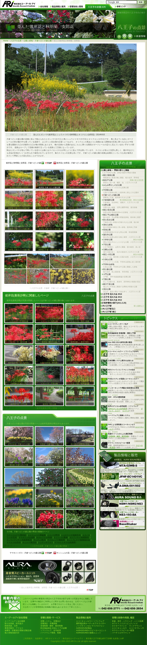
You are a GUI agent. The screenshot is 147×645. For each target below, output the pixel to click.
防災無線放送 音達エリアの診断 (53, 628)
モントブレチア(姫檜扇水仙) (78, 540)
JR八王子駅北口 (108, 309)
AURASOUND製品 (84, 628)
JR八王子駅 (123, 305)
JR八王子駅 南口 (109, 312)
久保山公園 (107, 259)
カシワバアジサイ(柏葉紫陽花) (19, 540)
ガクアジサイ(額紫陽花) (79, 537)
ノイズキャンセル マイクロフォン (90, 626)
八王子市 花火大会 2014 (112, 294)
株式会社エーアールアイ (73, 638)
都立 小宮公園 (123, 254)
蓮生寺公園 (107, 235)
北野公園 (107, 205)
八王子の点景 (15, 41)
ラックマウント (135, 626)
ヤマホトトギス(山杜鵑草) (65, 542)
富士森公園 (107, 269)
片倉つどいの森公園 (43, 41)
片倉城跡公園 (123, 200)
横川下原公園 (108, 284)
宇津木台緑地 (108, 264)
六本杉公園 (123, 239)
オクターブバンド (119, 626)
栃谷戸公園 (123, 180)
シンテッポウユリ (45, 542)
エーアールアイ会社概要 (15, 621)
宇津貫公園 (107, 190)
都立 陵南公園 (109, 175)
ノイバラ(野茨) (53, 535)
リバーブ (125, 411)
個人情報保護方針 (12, 633)
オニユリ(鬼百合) (29, 542)
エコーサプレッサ (136, 628)
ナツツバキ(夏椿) (61, 537)
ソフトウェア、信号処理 (50, 630)
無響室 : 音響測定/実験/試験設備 (18, 630)
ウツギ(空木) (12, 537)
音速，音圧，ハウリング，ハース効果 (127, 621)
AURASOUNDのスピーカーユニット (91, 630)
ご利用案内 (27, 638)
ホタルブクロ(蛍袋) (44, 537)
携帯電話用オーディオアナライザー (91, 623)
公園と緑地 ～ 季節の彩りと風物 (115, 170)
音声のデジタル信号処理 (117, 409)
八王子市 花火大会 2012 (112, 300)
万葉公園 (107, 279)
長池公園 (107, 230)
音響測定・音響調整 (48, 623)
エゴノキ (86, 535)
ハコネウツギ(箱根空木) (71, 535)
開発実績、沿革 (11, 626)
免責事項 (38, 638)
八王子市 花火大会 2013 (112, 297)
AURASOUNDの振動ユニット (88, 633)
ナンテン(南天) (40, 540)
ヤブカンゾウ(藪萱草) (56, 540)
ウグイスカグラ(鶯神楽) (16, 535)
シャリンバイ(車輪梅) (37, 535)
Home (5, 41)
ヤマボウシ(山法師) (27, 537)
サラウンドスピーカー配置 (123, 630)
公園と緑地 (28, 41)
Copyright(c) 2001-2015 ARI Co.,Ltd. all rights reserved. (73, 641)
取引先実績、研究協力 (14, 623)
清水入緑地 (107, 225)
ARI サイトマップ (52, 638)
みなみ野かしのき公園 (112, 185)
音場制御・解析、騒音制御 (118, 436)
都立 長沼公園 (109, 210)
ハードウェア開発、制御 (50, 633)
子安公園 (107, 244)
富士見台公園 (108, 220)
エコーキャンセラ (119, 628)
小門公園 (107, 274)
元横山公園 (107, 249)
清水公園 (107, 289)
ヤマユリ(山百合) (14, 542)
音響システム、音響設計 (50, 621)
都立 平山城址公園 (110, 215)
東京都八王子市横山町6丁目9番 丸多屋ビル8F (105, 638)
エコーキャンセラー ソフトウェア (90, 621)
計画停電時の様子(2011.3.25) (114, 303)
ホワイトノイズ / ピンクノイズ (125, 623)
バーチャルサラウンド (121, 633)
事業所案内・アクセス (14, 628)
